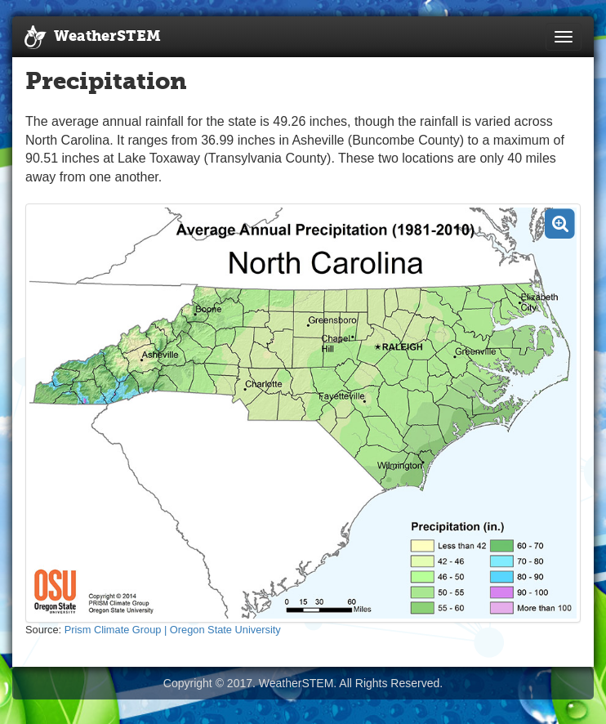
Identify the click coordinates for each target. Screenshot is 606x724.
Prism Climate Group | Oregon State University (173, 629)
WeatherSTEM (93, 37)
